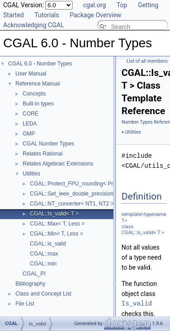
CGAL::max (44, 254)
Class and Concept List (43, 294)
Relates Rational (43, 153)
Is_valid (136, 303)
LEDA (30, 123)
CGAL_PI (34, 274)
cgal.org (94, 5)
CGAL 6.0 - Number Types (40, 63)
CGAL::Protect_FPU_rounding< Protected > (83, 184)
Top (122, 5)
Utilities (31, 174)
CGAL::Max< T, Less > (57, 224)
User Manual (30, 73)
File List (24, 304)
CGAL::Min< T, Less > (56, 234)
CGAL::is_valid (48, 244)
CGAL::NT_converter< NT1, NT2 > (72, 204)
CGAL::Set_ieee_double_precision (71, 194)
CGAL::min (43, 264)
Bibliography (30, 284)
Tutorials (46, 15)
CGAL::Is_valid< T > (54, 214)
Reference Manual (37, 83)
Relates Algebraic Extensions (58, 163)
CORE (31, 113)
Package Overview (95, 15)
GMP (29, 133)
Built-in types (38, 103)
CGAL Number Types (48, 143)
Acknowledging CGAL (33, 25)
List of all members (147, 61)
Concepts (34, 93)
